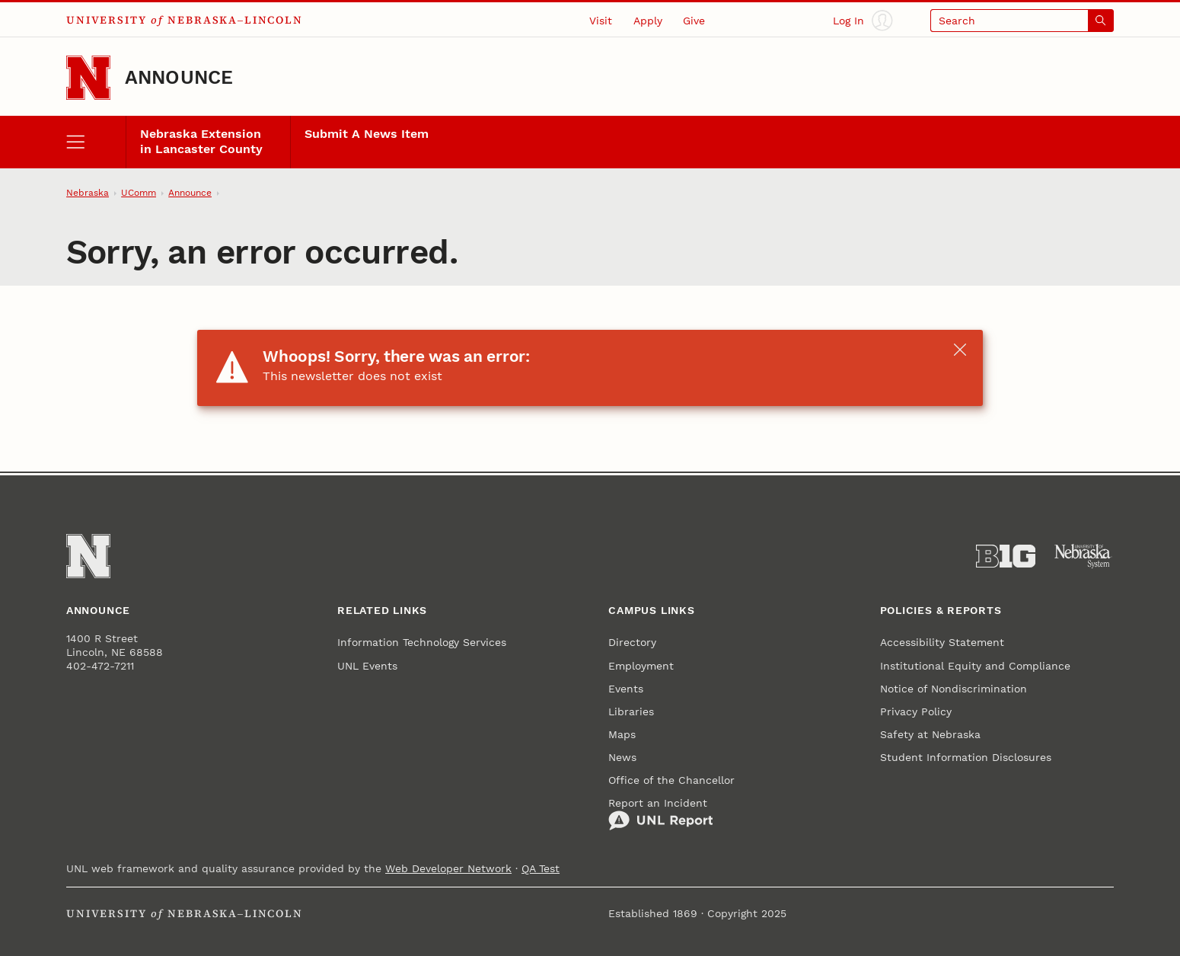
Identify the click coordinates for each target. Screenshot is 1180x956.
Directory (632, 642)
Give (694, 20)
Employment (641, 666)
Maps (622, 734)
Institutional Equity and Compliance (975, 666)
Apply (647, 20)
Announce (179, 77)
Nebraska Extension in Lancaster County (201, 142)
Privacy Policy (916, 711)
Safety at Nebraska (930, 734)
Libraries (631, 711)
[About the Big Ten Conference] (1005, 556)
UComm (138, 192)
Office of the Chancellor (671, 780)
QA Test (540, 868)
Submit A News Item (367, 134)
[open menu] (95, 142)
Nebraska (87, 192)
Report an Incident (660, 814)
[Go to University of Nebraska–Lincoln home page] (88, 78)
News (622, 757)
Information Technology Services (421, 642)
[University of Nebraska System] (1083, 556)
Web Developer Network (448, 868)
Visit (600, 20)
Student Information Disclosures (965, 757)
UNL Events (367, 666)
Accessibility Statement (942, 642)
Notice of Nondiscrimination (953, 689)
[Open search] (1022, 20)
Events (625, 689)
